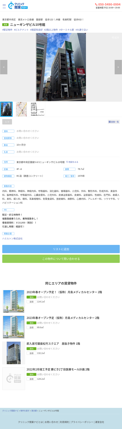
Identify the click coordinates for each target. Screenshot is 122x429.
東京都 (34, 410)
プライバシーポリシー (82, 422)
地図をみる (73, 161)
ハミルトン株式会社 (12, 238)
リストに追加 (61, 249)
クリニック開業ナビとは (30, 422)
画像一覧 (115, 121)
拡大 (117, 37)
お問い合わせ (51, 422)
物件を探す (24, 410)
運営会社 (99, 422)
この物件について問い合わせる (61, 259)
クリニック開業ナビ (10, 410)
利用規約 (64, 422)
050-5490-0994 (107, 4)
